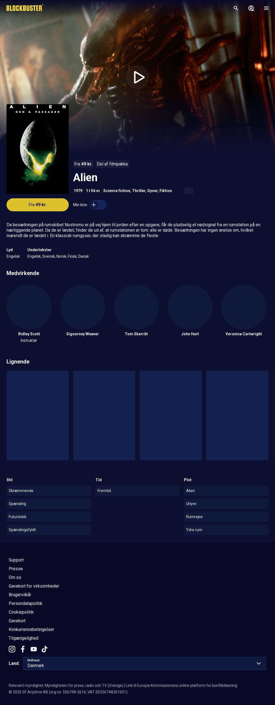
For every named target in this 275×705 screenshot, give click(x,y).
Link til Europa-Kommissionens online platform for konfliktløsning (181, 685)
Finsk (72, 256)
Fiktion (166, 191)
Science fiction (116, 191)
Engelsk (13, 256)
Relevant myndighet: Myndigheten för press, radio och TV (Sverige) (66, 685)
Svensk (48, 256)
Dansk (83, 256)
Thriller (138, 191)
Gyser (152, 191)
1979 (78, 191)
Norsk (61, 256)
